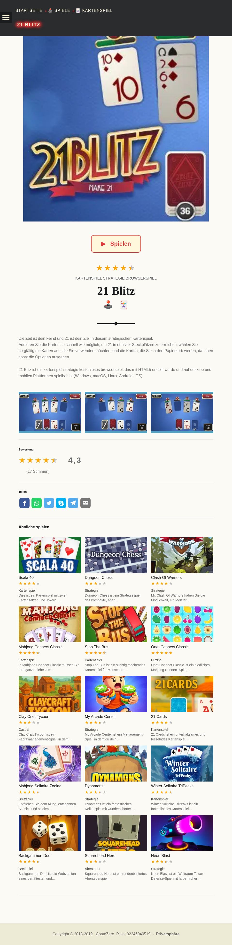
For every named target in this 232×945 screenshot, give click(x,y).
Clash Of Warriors (166, 578)
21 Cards (159, 717)
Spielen (116, 243)
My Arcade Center (100, 717)
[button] (6, 17)
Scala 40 (26, 578)
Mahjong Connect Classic (40, 647)
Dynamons (94, 786)
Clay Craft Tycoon (34, 717)
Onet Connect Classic (170, 647)
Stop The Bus (96, 647)
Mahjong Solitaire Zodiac (40, 786)
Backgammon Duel (35, 856)
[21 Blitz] (116, 128)
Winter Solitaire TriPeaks (172, 786)
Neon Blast (160, 856)
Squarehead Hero (100, 856)
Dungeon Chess (99, 578)
